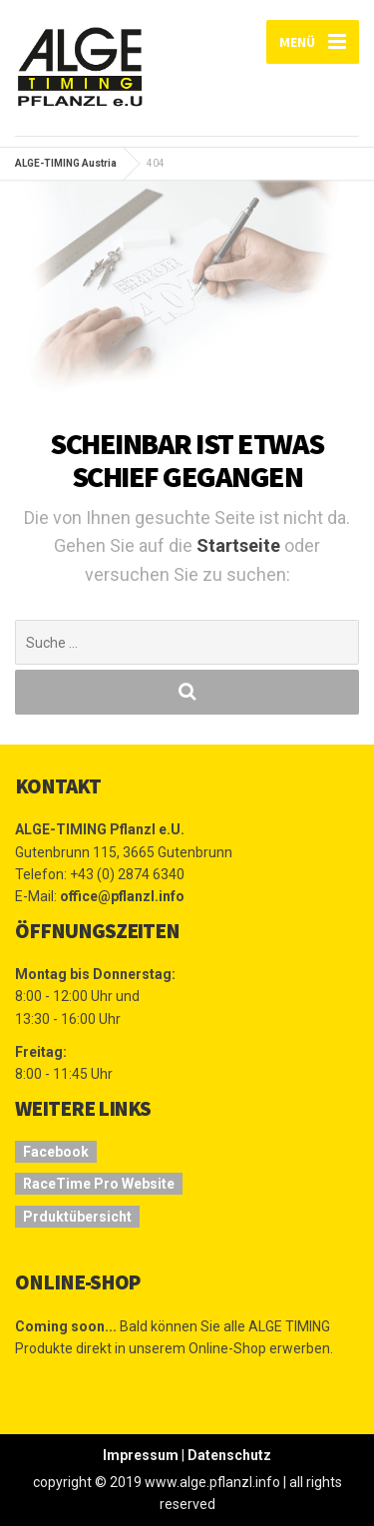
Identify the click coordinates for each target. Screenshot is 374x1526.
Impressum (141, 1455)
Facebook (56, 1152)
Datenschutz (229, 1455)
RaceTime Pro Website (99, 1184)
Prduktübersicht (77, 1217)
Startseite (240, 545)
